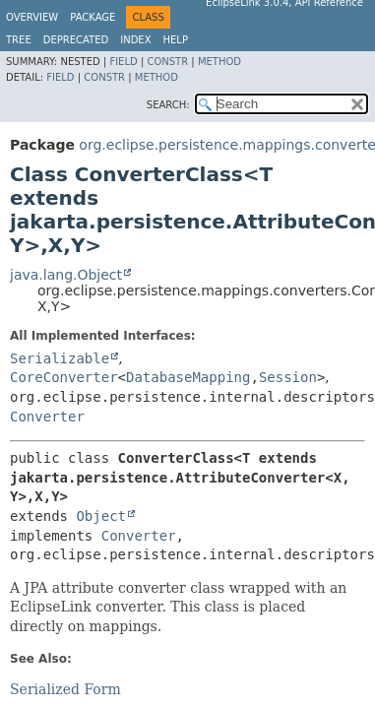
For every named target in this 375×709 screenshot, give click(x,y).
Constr (167, 61)
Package (92, 17)
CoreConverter (64, 377)
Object (101, 516)
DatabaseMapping (188, 377)
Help (175, 39)
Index (135, 39)
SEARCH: (168, 104)
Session (288, 377)
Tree (18, 39)
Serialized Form (65, 689)
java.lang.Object (66, 275)
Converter (47, 416)
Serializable (59, 358)
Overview (32, 17)
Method (219, 61)
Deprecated (76, 39)
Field (123, 61)
